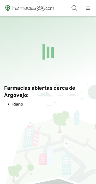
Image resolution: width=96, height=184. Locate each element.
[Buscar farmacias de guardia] (74, 8)
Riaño (17, 104)
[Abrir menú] (88, 8)
